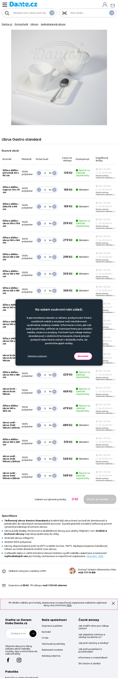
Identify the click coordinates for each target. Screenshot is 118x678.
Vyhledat (52, 12)
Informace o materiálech (93, 657)
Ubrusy (34, 24)
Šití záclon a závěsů (89, 663)
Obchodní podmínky (53, 644)
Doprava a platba (52, 626)
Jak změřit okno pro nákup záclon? (93, 627)
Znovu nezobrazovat (113, 603)
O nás (45, 638)
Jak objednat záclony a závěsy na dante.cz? (91, 636)
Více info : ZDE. (95, 556)
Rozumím (83, 356)
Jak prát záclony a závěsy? (93, 643)
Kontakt (46, 632)
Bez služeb (103, 169)
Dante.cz (7, 24)
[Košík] (113, 5)
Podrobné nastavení (37, 356)
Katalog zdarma (51, 656)
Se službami (104, 172)
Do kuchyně (21, 24)
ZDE (69, 605)
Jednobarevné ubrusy (53, 24)
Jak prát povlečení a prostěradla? (90, 650)
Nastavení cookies (52, 650)
